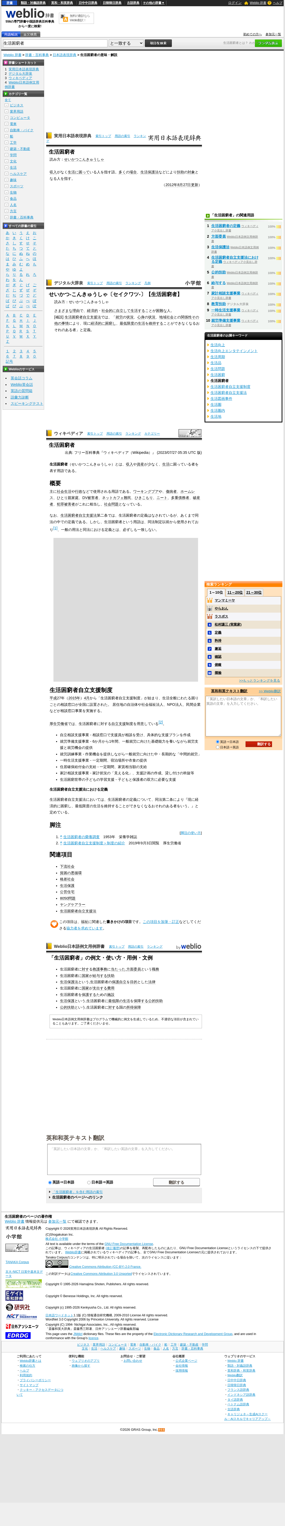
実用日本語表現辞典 (72, 136)
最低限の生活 (119, 1001)
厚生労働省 (59, 724)
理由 (76, 311)
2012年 (171, 185)
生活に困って (79, 172)
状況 (130, 317)
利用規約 (26, 1375)
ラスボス (221, 616)
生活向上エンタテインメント (234, 351)
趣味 (13, 180)
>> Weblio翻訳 (270, 691)
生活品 (216, 363)
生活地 (216, 416)
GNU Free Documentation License (129, 1244)
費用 (110, 988)
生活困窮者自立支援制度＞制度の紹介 (94, 843)
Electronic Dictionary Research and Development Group (192, 1334)
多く (122, 172)
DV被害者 (90, 498)
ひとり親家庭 (68, 498)
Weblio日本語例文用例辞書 (79, 946)
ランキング (133, 283)
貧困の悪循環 (71, 873)
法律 (151, 982)
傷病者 (171, 491)
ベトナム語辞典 (238, 1404)
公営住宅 (67, 892)
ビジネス (16, 105)
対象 (191, 172)
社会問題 (111, 504)
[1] (55, 528)
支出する (100, 988)
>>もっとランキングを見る (259, 680)
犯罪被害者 (66, 504)
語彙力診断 (20, 397)
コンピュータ (20, 118)
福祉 (84, 922)
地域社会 (166, 317)
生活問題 (218, 369)
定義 (218, 632)
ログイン (235, 3)
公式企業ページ (186, 1360)
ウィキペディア (68, 433)
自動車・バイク (21, 130)
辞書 (9, 3)
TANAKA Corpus (17, 1262)
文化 (13, 161)
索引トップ (103, 136)
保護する (89, 995)
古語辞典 (133, 3)
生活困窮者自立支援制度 (230, 387)
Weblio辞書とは (30, 1360)
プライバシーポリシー (35, 1380)
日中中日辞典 (88, 3)
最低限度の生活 (132, 323)
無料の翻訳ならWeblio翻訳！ (80, 18)
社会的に (108, 311)
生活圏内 (218, 410)
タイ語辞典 (235, 1399)
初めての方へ (252, 34)
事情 (65, 323)
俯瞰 (218, 665)
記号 (9, 361)
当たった (118, 969)
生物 (13, 192)
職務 (155, 969)
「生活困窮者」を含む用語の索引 (77, 1192)
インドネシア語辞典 (241, 1394)
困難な (161, 311)
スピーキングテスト (27, 403)
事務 (103, 969)
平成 (53, 698)
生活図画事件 (221, 398)
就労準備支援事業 (225, 320)
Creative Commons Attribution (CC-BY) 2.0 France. (105, 1267)
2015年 (74, 698)
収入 (53, 172)
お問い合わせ (133, 1360)
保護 (115, 982)
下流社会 (67, 866)
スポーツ (16, 186)
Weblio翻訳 (235, 1375)
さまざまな (63, 311)
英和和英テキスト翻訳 (75, 1137)
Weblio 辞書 (258, 3)
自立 (122, 982)
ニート (162, 498)
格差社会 (67, 879)
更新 (194, 185)
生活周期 (218, 357)
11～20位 (235, 592)
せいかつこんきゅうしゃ (84, 159)
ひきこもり (144, 498)
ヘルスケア (18, 174)
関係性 (186, 317)
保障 (137, 1007)
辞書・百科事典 (37, 55)
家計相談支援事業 (225, 293)
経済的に (98, 323)
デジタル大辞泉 (68, 283)
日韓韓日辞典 (112, 3)
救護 (96, 969)
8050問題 (68, 898)
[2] (161, 722)
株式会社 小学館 (56, 1239)
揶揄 (218, 673)
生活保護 (67, 886)
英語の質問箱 (21, 391)
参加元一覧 (273, 34)
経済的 (92, 311)
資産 (140, 464)
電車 (13, 124)
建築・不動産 (20, 149)
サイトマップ (29, 1385)
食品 (13, 199)
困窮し (110, 323)
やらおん (221, 608)
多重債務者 (180, 498)
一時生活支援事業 (225, 310)
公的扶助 (155, 1001)
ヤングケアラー (72, 904)
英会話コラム (21, 378)
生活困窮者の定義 (225, 226)
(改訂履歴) (113, 1248)
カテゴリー (152, 433)
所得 (130, 1007)
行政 (78, 491)
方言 (13, 211)
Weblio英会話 (22, 384)
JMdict (77, 1334)
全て (8, 99)
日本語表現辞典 (64, 55)
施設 (110, 995)
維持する (156, 323)
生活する (138, 311)
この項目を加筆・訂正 (161, 922)
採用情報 (181, 1370)
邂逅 (218, 649)
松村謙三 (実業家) (228, 624)
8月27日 (184, 185)
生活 (165, 464)
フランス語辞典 (238, 1389)
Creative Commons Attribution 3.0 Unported (101, 1274)
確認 (218, 657)
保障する (141, 1001)
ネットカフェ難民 (116, 498)
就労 (119, 317)
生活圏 (216, 404)
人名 (13, 205)
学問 (13, 155)
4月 (87, 698)
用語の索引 (122, 136)
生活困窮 (218, 375)
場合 (133, 172)
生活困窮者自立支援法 (83, 317)
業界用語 (16, 111)
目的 (133, 982)
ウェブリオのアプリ (86, 1360)
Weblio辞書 (73, 1252)
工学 (13, 143)
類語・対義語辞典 (33, 3)
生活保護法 (149, 172)
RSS (162, 1429)
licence (93, 1338)
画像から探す (81, 1365)
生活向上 (218, 345)
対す (85, 969)
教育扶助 (218, 304)
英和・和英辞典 (62, 3)
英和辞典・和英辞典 (241, 1370)
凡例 (147, 283)
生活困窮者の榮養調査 (81, 837)
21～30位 (254, 592)
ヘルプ (277, 3)
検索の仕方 (27, 1365)
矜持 (218, 640)
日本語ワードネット (59, 1315)
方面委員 (133, 969)
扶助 (180, 172)
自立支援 (118, 724)
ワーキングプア (146, 491)
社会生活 (64, 491)
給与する (100, 976)
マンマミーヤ (225, 600)
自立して (123, 311)
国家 (85, 976)
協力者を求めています (84, 928)
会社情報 (181, 1365)
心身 (141, 317)
